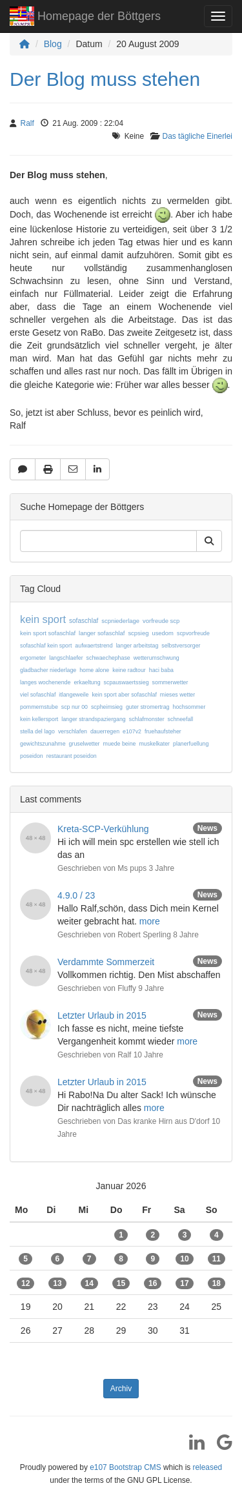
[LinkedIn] (192, 1447)
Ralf (27, 123)
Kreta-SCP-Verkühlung (103, 829)
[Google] (219, 1447)
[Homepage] (24, 44)
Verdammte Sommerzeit (105, 962)
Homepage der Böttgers (85, 18)
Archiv (121, 1388)
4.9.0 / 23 (76, 895)
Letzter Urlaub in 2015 (101, 1015)
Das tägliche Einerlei (197, 136)
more (149, 921)
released (208, 1467)
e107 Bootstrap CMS (125, 1467)
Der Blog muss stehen (105, 79)
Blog (53, 44)
